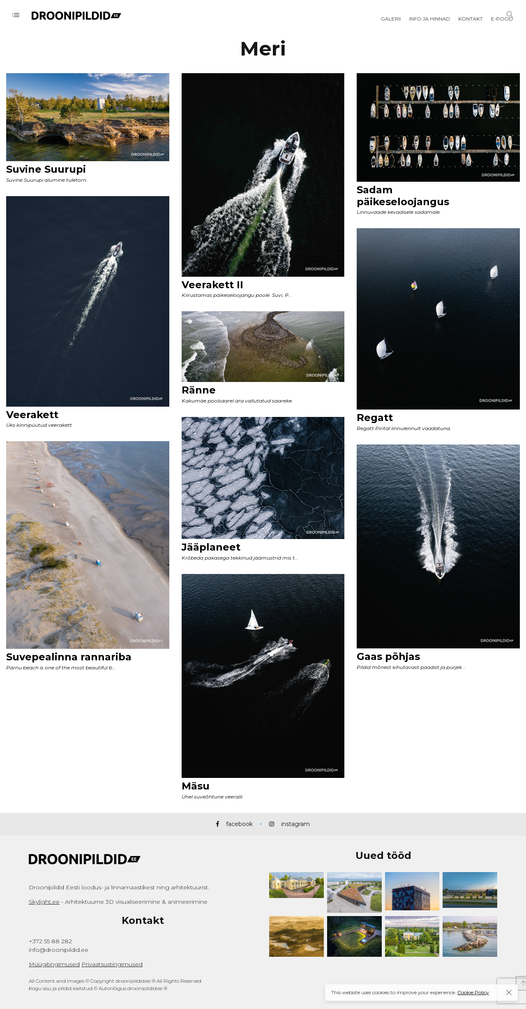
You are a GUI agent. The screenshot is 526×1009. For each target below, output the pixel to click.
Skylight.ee (44, 901)
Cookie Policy (473, 992)
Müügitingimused (54, 964)
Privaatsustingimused (112, 964)
